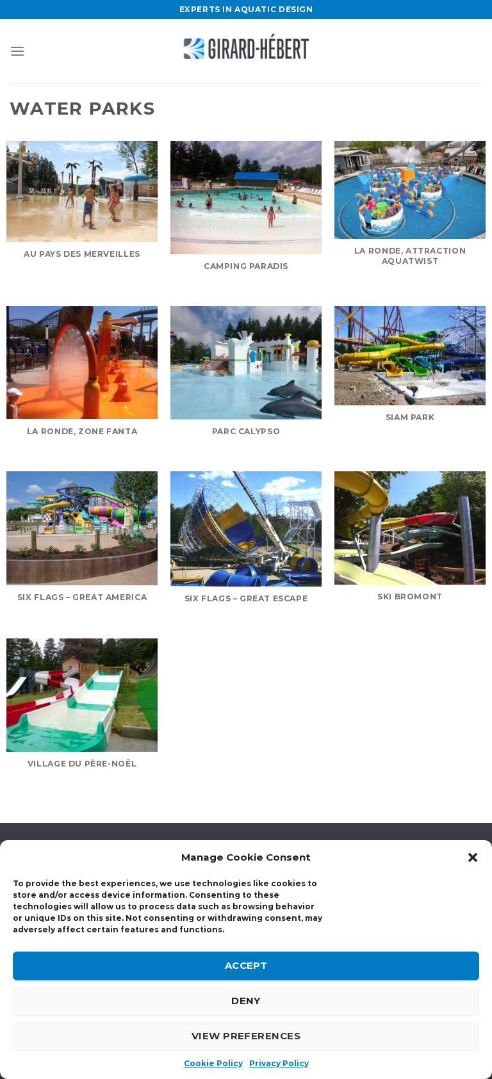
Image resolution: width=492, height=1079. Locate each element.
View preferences (246, 1036)
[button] (472, 857)
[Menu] (17, 51)
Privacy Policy (279, 1063)
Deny (246, 1000)
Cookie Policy (213, 1063)
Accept (246, 965)
